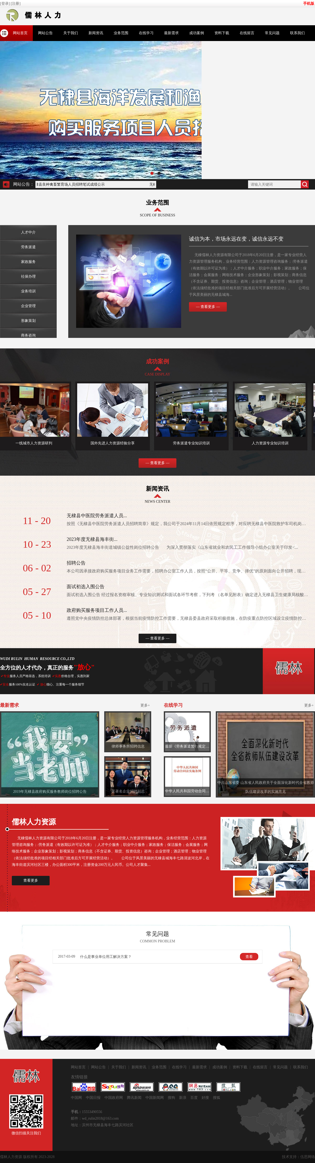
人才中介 (28, 232)
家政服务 (28, 262)
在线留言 (247, 33)
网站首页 (20, 33)
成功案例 (196, 33)
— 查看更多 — (208, 307)
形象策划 (28, 321)
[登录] (5, 4)
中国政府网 (113, 1098)
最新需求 (171, 33)
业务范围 (121, 33)
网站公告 (45, 33)
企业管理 (28, 306)
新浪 (182, 1098)
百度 (194, 1098)
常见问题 (272, 33)
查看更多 (30, 880)
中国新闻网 (154, 1098)
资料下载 (221, 33)
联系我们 (297, 33)
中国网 (76, 1098)
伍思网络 (307, 1157)
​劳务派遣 (28, 247)
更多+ (145, 705)
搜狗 (171, 1098)
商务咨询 (28, 335)
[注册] (16, 4)
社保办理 (28, 276)
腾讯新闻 (134, 1098)
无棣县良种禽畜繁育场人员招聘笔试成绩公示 (69, 184)
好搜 (205, 1098)
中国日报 (93, 1098)
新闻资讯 (95, 33)
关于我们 (70, 33)
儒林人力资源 (11, 1157)
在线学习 (146, 33)
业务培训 (28, 291)
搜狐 (216, 1098)
